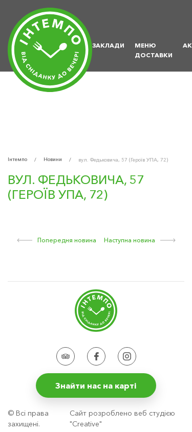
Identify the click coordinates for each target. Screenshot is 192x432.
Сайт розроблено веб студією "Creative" (122, 418)
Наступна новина (140, 240)
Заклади (108, 45)
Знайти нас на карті (96, 385)
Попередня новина (56, 240)
